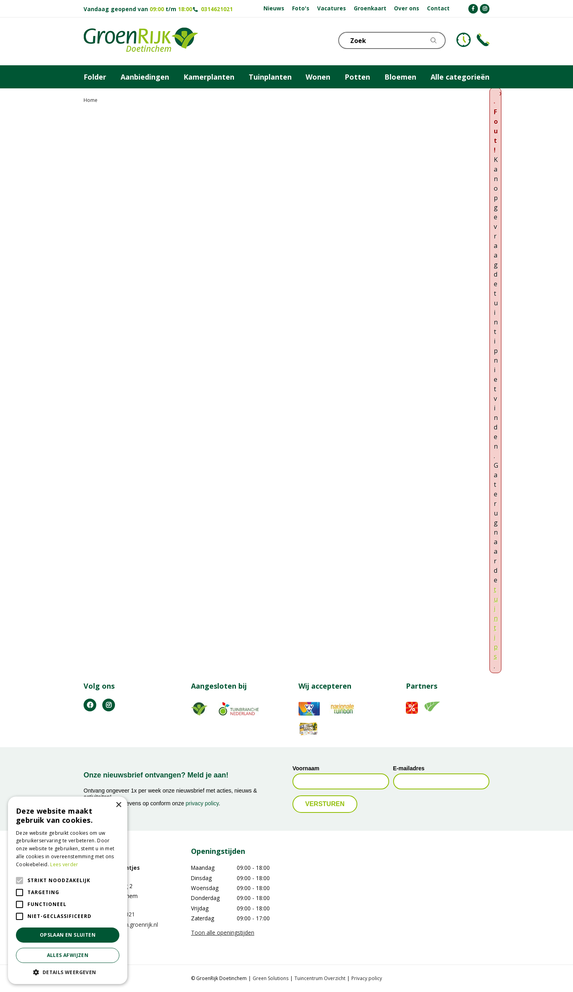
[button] (67, 972)
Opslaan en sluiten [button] (68, 934)
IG (108, 705)
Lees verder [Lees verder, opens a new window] (64, 864)
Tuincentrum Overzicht (319, 978)
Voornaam (305, 768)
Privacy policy (366, 978)
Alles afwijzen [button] (68, 955)
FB (90, 705)
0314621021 (217, 9)
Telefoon (483, 40)
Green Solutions (270, 978)
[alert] (67, 890)
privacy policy (202, 803)
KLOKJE (463, 40)
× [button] (118, 805)
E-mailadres (409, 768)
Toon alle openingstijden (222, 932)
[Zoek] (392, 40)
